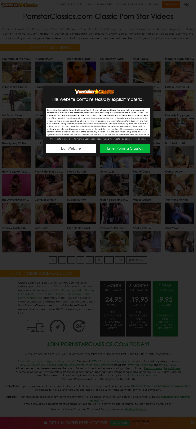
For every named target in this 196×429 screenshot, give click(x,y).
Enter (125, 148)
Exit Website (71, 148)
